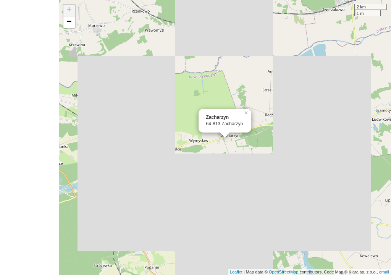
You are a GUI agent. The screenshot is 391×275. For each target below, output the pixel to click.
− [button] (69, 22)
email (384, 272)
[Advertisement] (29, 137)
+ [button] (69, 10)
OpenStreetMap (284, 272)
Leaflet (236, 272)
